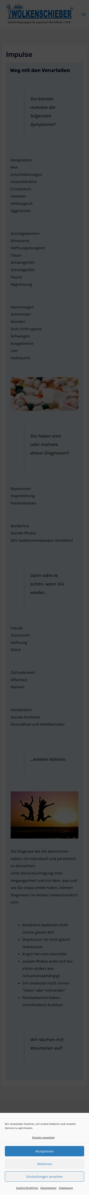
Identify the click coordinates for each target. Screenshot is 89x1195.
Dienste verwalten (43, 1137)
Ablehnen (44, 1164)
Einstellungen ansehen (45, 1177)
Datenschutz (48, 1187)
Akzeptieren (44, 1151)
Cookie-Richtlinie (27, 1187)
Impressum (66, 1187)
